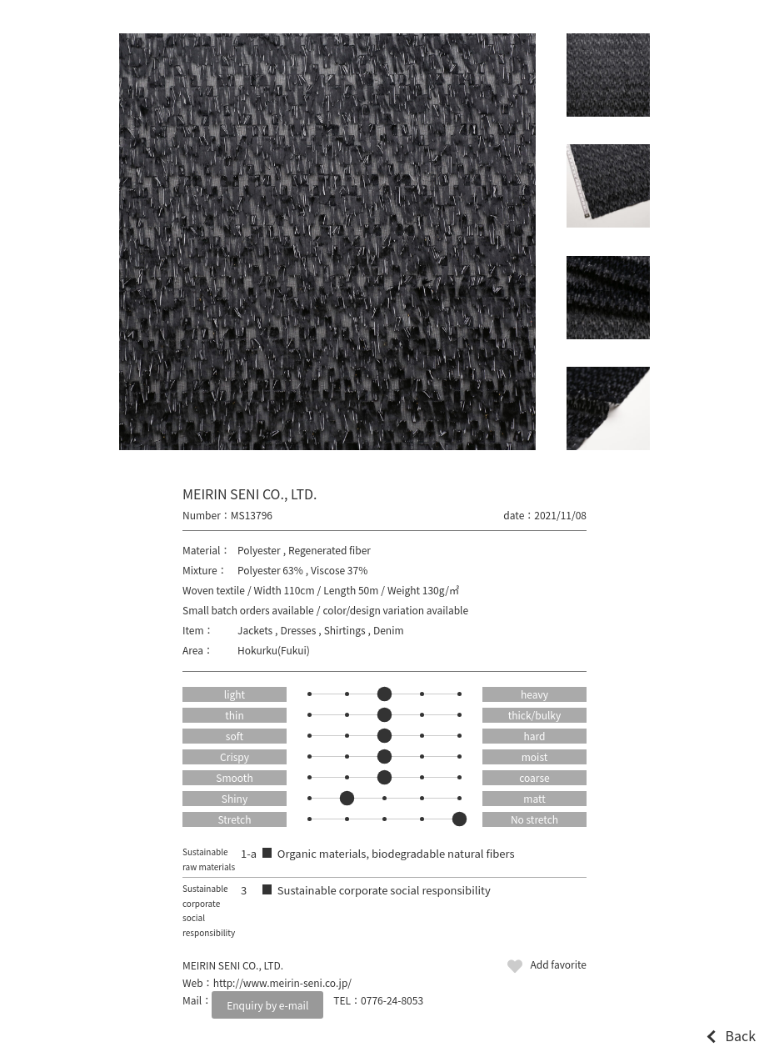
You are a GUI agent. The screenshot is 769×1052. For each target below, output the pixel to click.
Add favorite (558, 964)
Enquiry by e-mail (267, 1005)
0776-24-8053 (392, 1000)
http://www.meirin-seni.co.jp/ (282, 982)
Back (740, 1035)
